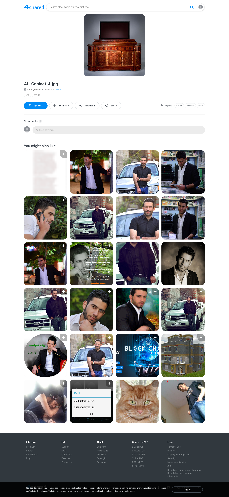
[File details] (45, 172)
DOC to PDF (137, 447)
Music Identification (176, 462)
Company (101, 447)
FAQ (64, 450)
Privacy (171, 450)
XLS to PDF (137, 458)
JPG (27, 95)
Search (29, 450)
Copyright (101, 458)
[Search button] (192, 7)
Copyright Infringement (178, 454)
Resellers (101, 454)
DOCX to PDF (138, 454)
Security (171, 458)
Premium (30, 447)
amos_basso (32, 89)
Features (66, 458)
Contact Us (67, 462)
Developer (102, 462)
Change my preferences (124, 491)
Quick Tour (67, 454)
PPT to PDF (137, 462)
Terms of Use (174, 447)
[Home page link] (34, 7)
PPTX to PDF (138, 450)
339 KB (37, 95)
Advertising (102, 450)
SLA (169, 466)
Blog (28, 458)
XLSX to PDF (138, 466)
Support (65, 447)
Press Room (32, 454)
